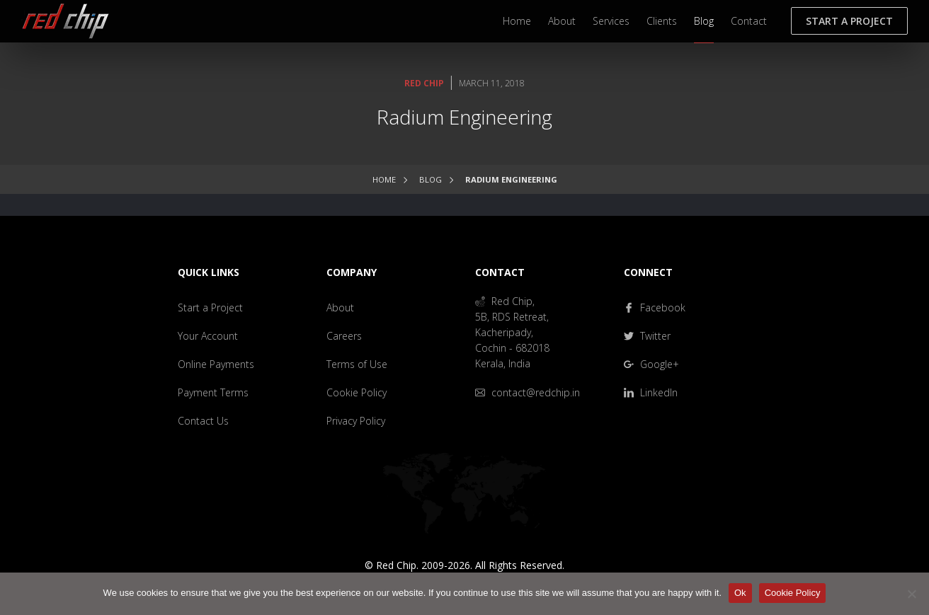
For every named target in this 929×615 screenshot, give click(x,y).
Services (611, 21)
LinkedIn (651, 392)
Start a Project (849, 21)
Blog (704, 21)
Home (517, 21)
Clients (661, 21)
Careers (344, 336)
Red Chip (424, 83)
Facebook (654, 307)
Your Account (208, 336)
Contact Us (203, 420)
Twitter (647, 336)
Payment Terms (213, 392)
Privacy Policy (355, 420)
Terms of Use (356, 364)
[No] (911, 594)
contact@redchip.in (527, 392)
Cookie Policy (356, 392)
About (562, 21)
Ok (740, 592)
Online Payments (216, 364)
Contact (749, 21)
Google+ (651, 364)
